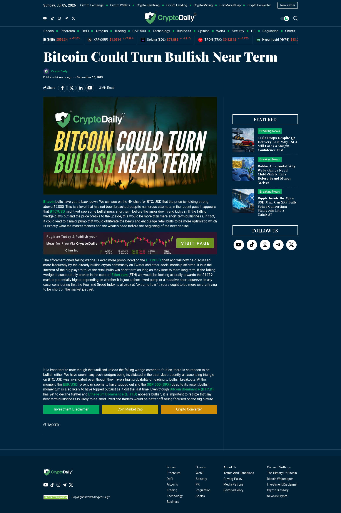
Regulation (203, 490)
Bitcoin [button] (48, 31)
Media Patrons (234, 484)
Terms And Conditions (239, 473)
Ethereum (120, 275)
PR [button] (253, 31)
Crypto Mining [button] (203, 5)
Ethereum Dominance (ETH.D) (112, 394)
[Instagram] (59, 18)
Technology (175, 496)
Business (173, 501)
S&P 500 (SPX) (159, 384)
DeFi (170, 479)
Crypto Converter (189, 409)
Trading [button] (120, 31)
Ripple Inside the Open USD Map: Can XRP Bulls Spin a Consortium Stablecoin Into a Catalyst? (277, 206)
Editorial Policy (233, 490)
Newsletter (287, 5)
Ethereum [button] (67, 31)
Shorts (200, 496)
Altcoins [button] (101, 31)
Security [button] (238, 31)
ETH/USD (153, 260)
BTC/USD (57, 211)
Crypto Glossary (278, 490)
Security (201, 479)
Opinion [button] (203, 31)
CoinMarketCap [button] (230, 5)
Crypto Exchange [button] (92, 5)
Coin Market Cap (130, 409)
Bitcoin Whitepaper (280, 479)
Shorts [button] (290, 31)
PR (198, 484)
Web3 (200, 473)
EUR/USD (70, 384)
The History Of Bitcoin (282, 473)
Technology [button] (161, 31)
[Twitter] (73, 18)
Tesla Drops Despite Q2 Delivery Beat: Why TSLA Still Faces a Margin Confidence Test (277, 144)
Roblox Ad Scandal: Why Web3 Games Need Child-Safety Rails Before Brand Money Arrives (276, 174)
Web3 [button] (220, 31)
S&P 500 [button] (139, 31)
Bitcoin (49, 202)
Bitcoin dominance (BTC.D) (192, 389)
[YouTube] (45, 18)
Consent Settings (279, 467)
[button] (295, 18)
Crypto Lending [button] (176, 5)
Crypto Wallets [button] (120, 5)
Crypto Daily (59, 71)
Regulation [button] (270, 31)
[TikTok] (52, 18)
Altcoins (172, 484)
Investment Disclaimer (71, 409)
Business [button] (184, 31)
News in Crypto (277, 496)
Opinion (201, 467)
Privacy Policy (233, 479)
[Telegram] (66, 18)
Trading (172, 490)
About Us (230, 467)
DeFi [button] (85, 31)
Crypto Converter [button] (259, 5)
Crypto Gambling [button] (148, 5)
